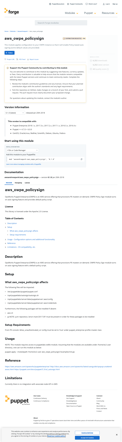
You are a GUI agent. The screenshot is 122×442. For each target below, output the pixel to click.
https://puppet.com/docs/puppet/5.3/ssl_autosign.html (37, 369)
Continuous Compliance (41, 401)
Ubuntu (55, 133)
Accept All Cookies (87, 438)
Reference (11, 243)
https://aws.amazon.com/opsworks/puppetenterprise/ (27, 366)
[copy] (81, 159)
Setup (9, 227)
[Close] (116, 434)
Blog (98, 403)
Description (12, 223)
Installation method (13, 147)
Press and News (102, 408)
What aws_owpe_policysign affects (24, 231)
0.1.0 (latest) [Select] (15, 113)
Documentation (71, 403)
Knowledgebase (71, 401)
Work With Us (101, 406)
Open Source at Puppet (74, 406)
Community (100, 401)
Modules (71, 12)
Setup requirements (18, 234)
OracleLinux (25, 133)
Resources (109, 12)
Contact (99, 411)
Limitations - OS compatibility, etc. (21, 247)
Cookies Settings (87, 433)
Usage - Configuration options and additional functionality (31, 239)
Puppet (90, 12)
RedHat (33, 133)
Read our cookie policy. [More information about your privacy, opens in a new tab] (56, 436)
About (98, 398)
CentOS (16, 133)
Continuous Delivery (40, 398)
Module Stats (94, 57)
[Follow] (10, 53)
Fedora (62, 133)
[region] (61, 435)
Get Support (70, 398)
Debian (48, 133)
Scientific (41, 133)
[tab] (9, 183)
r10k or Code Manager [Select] (22, 150)
